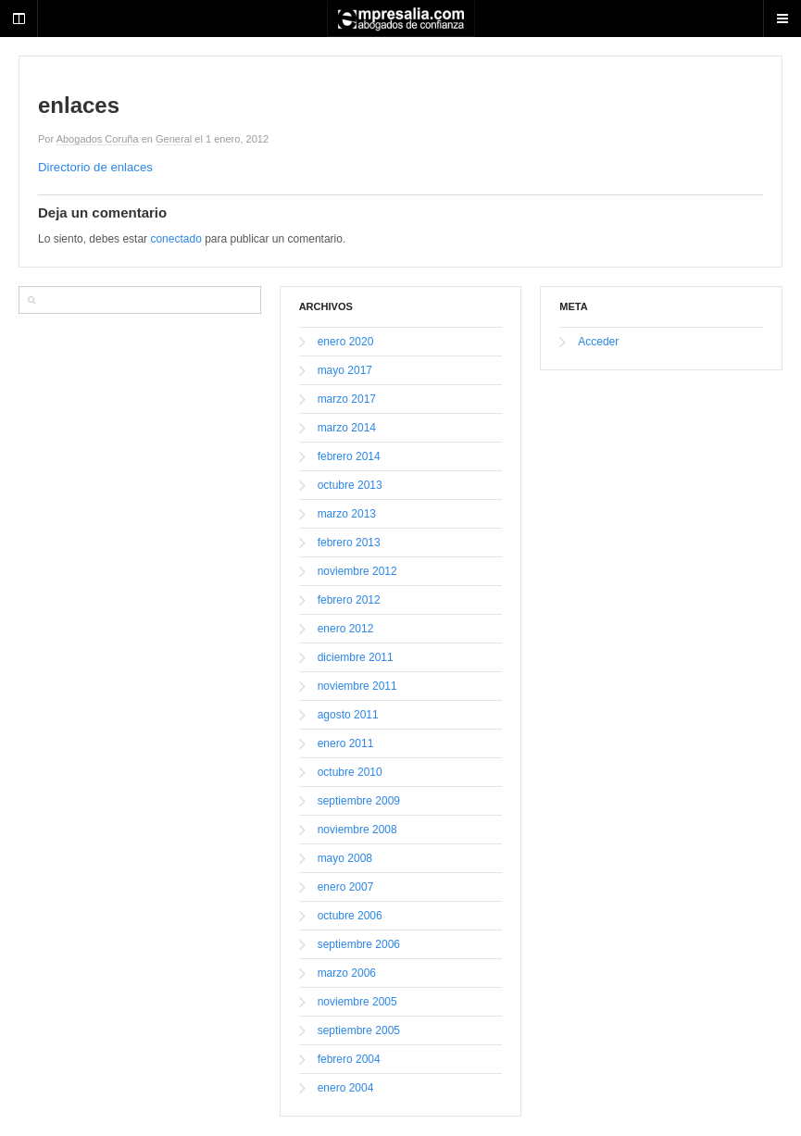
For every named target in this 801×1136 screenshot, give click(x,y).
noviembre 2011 (357, 686)
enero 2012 (346, 628)
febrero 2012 (349, 599)
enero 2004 (346, 1087)
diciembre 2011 (356, 657)
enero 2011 (346, 743)
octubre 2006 (350, 915)
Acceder (598, 341)
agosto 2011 (348, 714)
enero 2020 (346, 341)
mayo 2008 (345, 858)
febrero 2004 (349, 1059)
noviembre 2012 (357, 571)
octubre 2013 (350, 485)
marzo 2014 (347, 427)
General (174, 138)
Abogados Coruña (97, 138)
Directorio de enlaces (95, 167)
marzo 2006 (347, 973)
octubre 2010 (350, 772)
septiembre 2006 (359, 944)
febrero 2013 (349, 542)
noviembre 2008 (357, 829)
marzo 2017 (347, 399)
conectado (175, 238)
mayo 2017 (345, 370)
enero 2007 (346, 886)
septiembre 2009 (359, 800)
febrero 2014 (349, 456)
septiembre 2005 (359, 1030)
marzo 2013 (347, 513)
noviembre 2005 (357, 1001)
